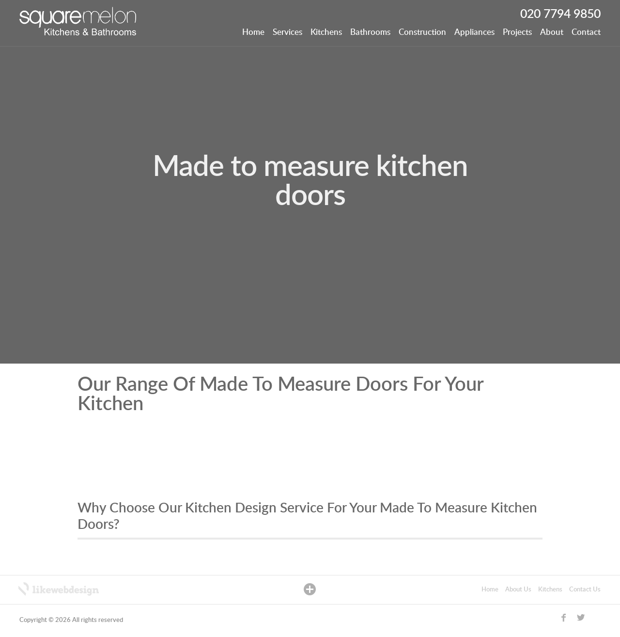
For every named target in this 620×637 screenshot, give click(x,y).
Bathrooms (370, 32)
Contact (586, 32)
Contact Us (585, 590)
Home (253, 32)
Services (287, 32)
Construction (422, 32)
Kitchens (326, 32)
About (551, 32)
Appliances (474, 32)
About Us (518, 590)
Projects (517, 32)
